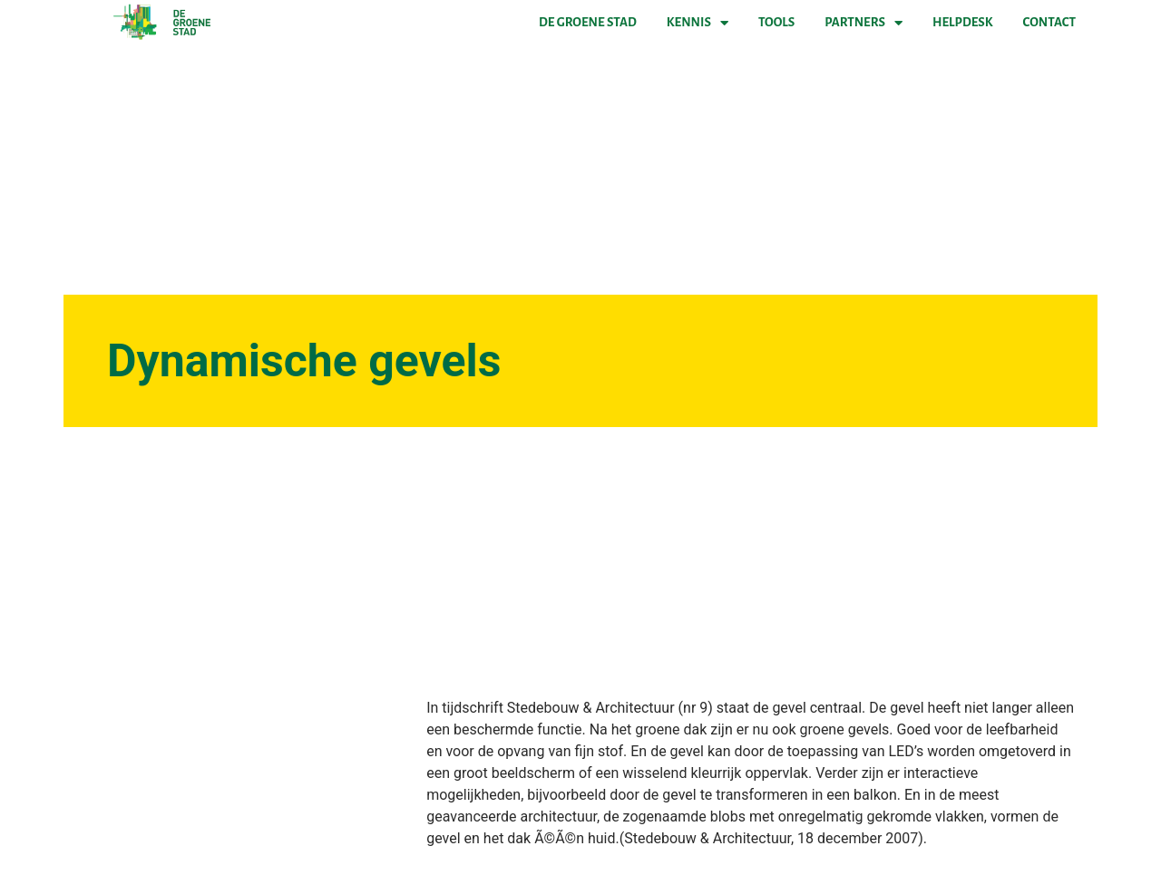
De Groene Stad (588, 22)
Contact (1049, 22)
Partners (863, 23)
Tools (776, 22)
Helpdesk (962, 22)
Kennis (697, 23)
